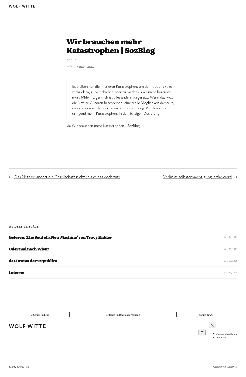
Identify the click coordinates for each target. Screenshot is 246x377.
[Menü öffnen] (202, 332)
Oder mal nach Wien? (29, 249)
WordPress (232, 366)
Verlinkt (90, 66)
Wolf (81, 66)
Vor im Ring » (206, 314)
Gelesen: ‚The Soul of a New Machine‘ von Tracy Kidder (60, 237)
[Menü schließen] (212, 325)
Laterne (16, 272)
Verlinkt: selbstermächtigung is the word (197, 176)
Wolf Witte (22, 6)
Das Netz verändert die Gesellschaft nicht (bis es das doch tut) (67, 176)
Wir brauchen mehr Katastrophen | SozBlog (106, 125)
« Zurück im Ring (40, 314)
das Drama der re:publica (33, 261)
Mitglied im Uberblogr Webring (123, 314)
